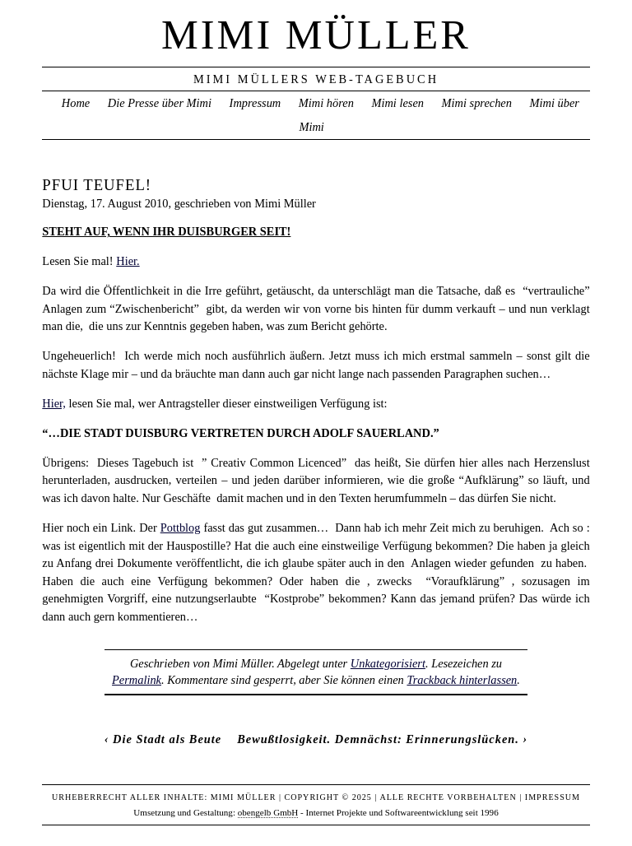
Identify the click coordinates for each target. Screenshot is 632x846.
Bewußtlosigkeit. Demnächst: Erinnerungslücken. (378, 739)
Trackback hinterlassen (462, 679)
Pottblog (180, 527)
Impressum (255, 102)
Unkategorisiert (388, 663)
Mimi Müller (316, 35)
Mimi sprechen (477, 102)
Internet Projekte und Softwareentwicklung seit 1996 (402, 812)
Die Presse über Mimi (159, 102)
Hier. (127, 260)
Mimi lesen (397, 102)
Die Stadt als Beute (167, 739)
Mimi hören (326, 102)
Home (76, 102)
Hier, (54, 403)
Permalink (136, 679)
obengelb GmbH (268, 812)
